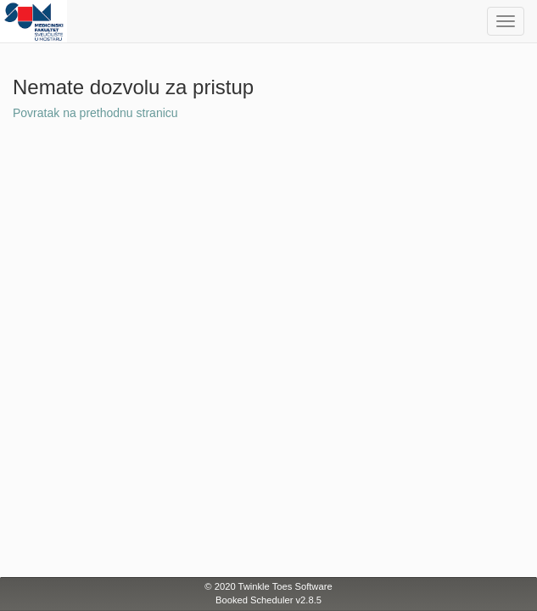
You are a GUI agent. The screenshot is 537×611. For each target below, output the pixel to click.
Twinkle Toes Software (285, 586)
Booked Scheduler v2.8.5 (268, 600)
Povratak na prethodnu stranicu (95, 113)
